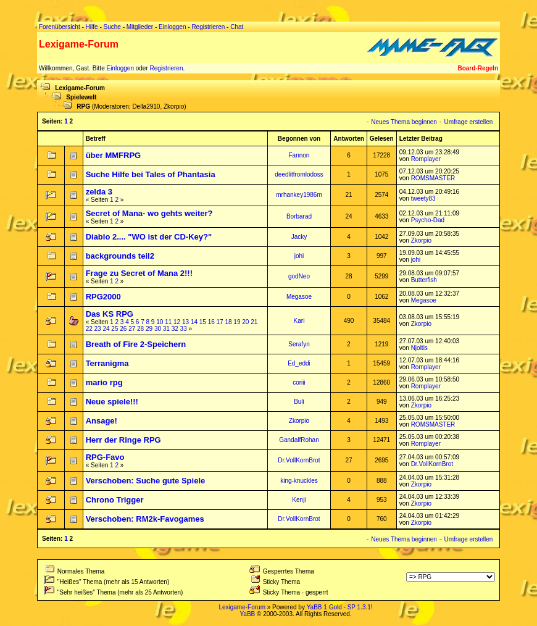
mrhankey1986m (299, 194)
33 (183, 328)
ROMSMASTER (433, 178)
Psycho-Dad (427, 220)
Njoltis (419, 347)
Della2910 (146, 106)
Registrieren (166, 68)
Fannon (299, 155)
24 (105, 328)
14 (194, 322)
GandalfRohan (299, 439)
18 (228, 322)
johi (299, 255)
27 (131, 328)
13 (185, 322)
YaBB (247, 614)
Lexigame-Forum (80, 88)
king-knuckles (299, 480)
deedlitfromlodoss (299, 174)
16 (211, 322)
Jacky (299, 236)
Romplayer (426, 159)
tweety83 (423, 198)
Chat (236, 26)
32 (175, 328)
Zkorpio (174, 106)
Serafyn (298, 344)
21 (254, 322)
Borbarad (299, 216)
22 (89, 328)
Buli (299, 401)
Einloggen (119, 68)
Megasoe (299, 296)
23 (97, 328)
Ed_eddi (299, 363)
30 (157, 328)
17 (220, 322)
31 (166, 328)
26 (123, 328)
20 (245, 322)
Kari (299, 320)
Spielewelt (81, 97)
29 (149, 328)
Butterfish (424, 280)
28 (140, 328)
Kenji (299, 499)
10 (159, 322)
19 (236, 322)
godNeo (299, 276)
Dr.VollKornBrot (299, 460)
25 (114, 328)
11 (168, 322)
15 (202, 322)
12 (176, 322)
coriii (299, 382)
